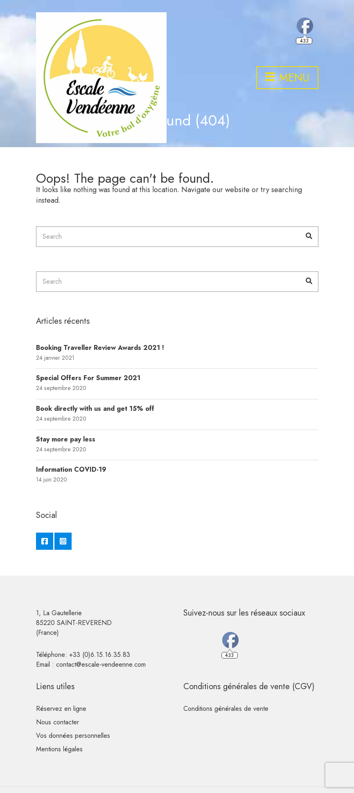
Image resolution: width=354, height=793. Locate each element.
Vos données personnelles (73, 735)
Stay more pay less (65, 439)
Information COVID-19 (71, 469)
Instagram (63, 541)
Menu (287, 77)
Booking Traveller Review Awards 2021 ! (100, 347)
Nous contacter (57, 722)
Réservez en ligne (61, 708)
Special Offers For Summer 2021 (88, 378)
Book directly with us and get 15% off (95, 408)
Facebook (44, 541)
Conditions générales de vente (225, 708)
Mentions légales (59, 749)
